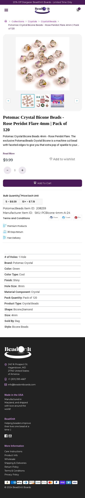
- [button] (7, 170)
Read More (9, 153)
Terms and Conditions (16, 218)
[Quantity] (15, 170)
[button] (6, 10)
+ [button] (22, 170)
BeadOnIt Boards (22, 487)
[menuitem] (17, 451)
